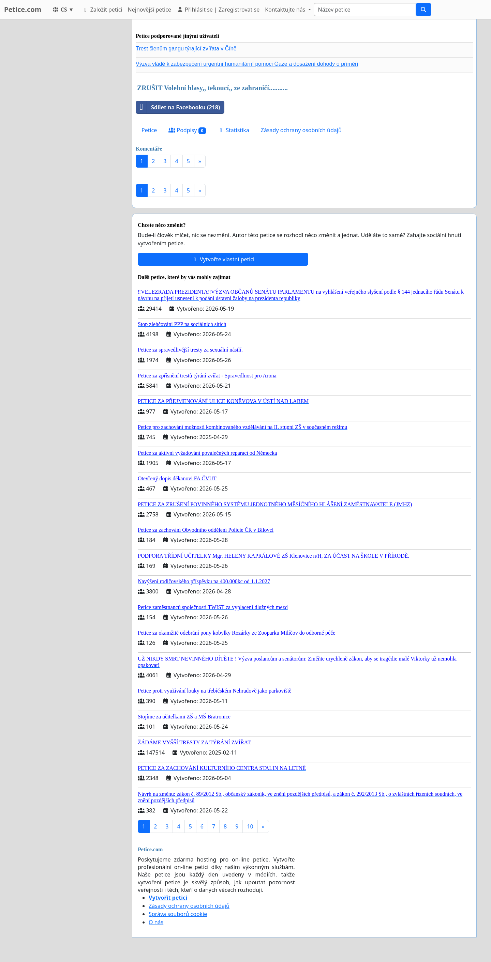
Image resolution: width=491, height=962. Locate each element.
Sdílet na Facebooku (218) (178, 107)
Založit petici (102, 9)
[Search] (365, 9)
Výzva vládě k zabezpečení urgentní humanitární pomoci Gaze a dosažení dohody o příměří (247, 64)
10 (250, 826)
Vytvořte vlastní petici (223, 259)
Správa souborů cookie (178, 914)
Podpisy (187, 130)
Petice (149, 130)
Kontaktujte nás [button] (286, 9)
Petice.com (22, 9)
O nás (156, 922)
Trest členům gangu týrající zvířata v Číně (186, 48)
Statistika (233, 130)
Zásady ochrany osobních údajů (301, 130)
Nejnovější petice (149, 9)
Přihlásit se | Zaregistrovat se (218, 9)
